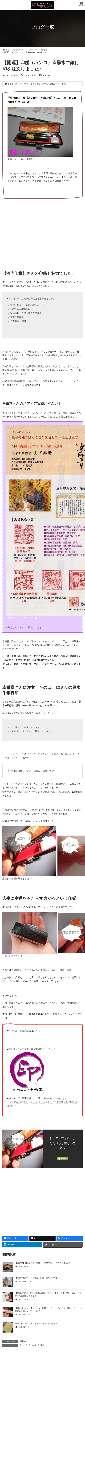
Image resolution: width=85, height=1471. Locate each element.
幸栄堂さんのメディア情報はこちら (24, 627)
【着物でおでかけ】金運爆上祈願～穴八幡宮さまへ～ (38, 1278)
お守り (25, 1345)
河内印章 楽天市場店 (19, 1031)
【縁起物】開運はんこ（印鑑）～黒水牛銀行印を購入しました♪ (42, 1263)
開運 (42, 1345)
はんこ (34, 1345)
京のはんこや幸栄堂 (18, 1049)
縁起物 (23, 1341)
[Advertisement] (42, 233)
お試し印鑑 (32, 771)
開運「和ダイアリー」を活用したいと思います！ (36, 1323)
